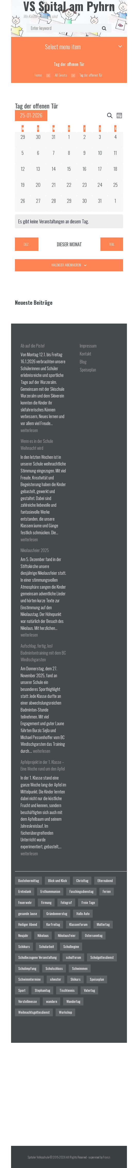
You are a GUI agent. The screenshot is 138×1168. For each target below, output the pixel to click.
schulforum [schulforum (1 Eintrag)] (73, 957)
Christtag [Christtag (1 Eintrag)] (82, 880)
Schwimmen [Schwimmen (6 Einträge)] (80, 968)
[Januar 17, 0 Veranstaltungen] (100, 172)
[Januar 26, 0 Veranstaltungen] (22, 204)
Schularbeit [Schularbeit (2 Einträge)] (46, 946)
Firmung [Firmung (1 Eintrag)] (46, 902)
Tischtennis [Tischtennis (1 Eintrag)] (67, 990)
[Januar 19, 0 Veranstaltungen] (22, 188)
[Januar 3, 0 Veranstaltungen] (100, 140)
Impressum (88, 346)
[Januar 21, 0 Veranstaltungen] (53, 188)
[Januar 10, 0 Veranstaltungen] (100, 156)
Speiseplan (88, 370)
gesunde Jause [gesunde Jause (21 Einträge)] (27, 913)
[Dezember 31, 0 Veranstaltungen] (53, 140)
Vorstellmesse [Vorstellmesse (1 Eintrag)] (27, 1001)
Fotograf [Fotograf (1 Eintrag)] (66, 902)
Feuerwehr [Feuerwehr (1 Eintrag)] (25, 902)
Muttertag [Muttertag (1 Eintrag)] (103, 924)
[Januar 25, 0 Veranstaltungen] (115, 188)
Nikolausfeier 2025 (35, 550)
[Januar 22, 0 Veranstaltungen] (69, 188)
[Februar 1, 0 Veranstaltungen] (115, 204)
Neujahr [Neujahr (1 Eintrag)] (23, 935)
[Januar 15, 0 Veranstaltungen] (69, 172)
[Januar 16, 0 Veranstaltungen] (84, 172)
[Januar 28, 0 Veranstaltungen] (53, 204)
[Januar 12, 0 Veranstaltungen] (22, 172)
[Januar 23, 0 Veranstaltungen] (84, 188)
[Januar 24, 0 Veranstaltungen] (100, 188)
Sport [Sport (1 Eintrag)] (21, 990)
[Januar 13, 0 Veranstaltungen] (38, 172)
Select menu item (63, 46)
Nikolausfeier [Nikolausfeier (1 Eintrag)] (67, 935)
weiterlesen (29, 430)
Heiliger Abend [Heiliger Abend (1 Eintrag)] (27, 924)
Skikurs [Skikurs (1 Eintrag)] (76, 979)
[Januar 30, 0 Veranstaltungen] (84, 204)
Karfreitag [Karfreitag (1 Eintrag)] (53, 924)
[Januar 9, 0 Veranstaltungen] (84, 156)
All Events (61, 75)
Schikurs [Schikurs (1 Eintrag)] (24, 946)
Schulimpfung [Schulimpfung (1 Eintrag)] (27, 968)
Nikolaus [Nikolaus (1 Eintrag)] (43, 935)
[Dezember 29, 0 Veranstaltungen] (22, 140)
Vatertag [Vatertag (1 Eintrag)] (89, 990)
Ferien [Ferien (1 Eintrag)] (107, 891)
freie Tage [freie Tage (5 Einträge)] (88, 902)
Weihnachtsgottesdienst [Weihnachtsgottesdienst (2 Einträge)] (34, 1012)
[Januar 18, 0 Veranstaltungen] (115, 172)
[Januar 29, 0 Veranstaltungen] (69, 204)
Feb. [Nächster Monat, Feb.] (112, 244)
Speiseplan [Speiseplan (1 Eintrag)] (97, 979)
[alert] (69, 221)
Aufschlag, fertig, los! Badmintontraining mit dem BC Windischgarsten (43, 653)
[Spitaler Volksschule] (69, 1094)
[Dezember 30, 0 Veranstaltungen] (38, 140)
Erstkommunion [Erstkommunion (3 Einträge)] (50, 891)
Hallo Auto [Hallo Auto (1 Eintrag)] (83, 913)
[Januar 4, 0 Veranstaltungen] (115, 140)
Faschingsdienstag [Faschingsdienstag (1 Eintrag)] (81, 891)
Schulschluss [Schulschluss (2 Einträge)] (54, 968)
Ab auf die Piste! (33, 346)
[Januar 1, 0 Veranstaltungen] (69, 140)
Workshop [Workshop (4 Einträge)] (65, 1012)
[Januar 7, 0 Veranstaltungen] (53, 156)
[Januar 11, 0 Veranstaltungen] (115, 156)
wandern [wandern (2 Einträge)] (51, 1001)
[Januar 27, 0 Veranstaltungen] (38, 204)
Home (38, 75)
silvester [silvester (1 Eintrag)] (55, 979)
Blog (83, 362)
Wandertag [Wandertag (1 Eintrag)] (73, 1001)
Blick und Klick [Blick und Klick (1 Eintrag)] (57, 880)
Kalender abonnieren (66, 264)
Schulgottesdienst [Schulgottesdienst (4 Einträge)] (102, 957)
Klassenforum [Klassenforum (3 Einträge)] (78, 924)
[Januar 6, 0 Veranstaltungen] (38, 156)
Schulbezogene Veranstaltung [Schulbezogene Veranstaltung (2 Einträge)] (37, 957)
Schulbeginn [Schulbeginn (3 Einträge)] (71, 946)
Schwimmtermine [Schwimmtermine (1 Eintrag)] (29, 979)
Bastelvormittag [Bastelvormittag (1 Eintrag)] (28, 880)
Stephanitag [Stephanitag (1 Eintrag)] (42, 990)
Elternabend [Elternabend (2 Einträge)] (105, 880)
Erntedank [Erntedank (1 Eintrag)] (24, 891)
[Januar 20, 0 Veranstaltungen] (38, 188)
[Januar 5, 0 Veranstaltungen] (22, 156)
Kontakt (85, 354)
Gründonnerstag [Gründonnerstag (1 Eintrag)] (56, 913)
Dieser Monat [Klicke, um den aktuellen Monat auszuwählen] (69, 244)
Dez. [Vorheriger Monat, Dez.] (27, 244)
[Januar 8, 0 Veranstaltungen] (69, 156)
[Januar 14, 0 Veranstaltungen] (53, 172)
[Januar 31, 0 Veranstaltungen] (100, 204)
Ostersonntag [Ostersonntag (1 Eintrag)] (93, 935)
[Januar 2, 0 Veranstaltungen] (84, 140)
